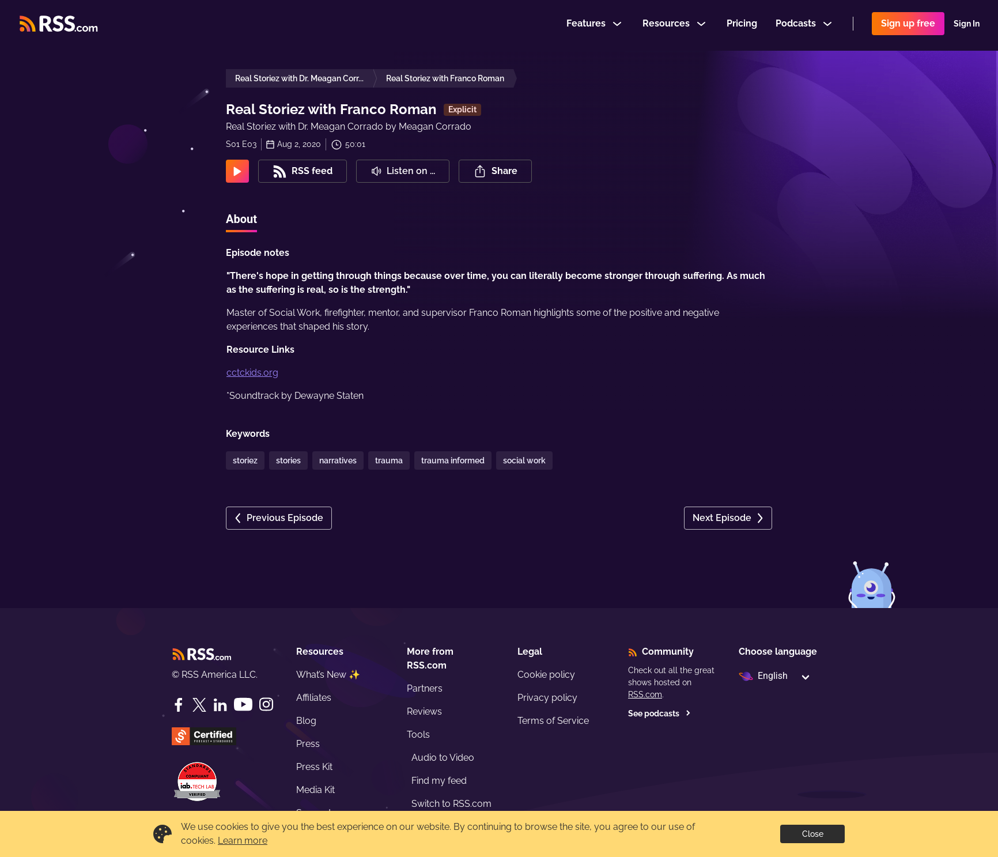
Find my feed (439, 780)
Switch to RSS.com (451, 803)
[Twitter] (199, 705)
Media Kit (315, 789)
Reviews (424, 711)
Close (812, 834)
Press (308, 743)
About (241, 219)
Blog (306, 720)
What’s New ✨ (328, 674)
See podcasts (659, 713)
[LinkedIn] (220, 705)
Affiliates (313, 697)
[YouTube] (243, 704)
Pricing (742, 25)
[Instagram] (266, 704)
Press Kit (314, 766)
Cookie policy (546, 674)
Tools (418, 734)
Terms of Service (553, 720)
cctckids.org (252, 372)
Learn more (242, 840)
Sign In (967, 25)
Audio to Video (442, 757)
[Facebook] (179, 705)
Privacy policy (547, 697)
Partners (425, 688)
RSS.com (645, 694)
